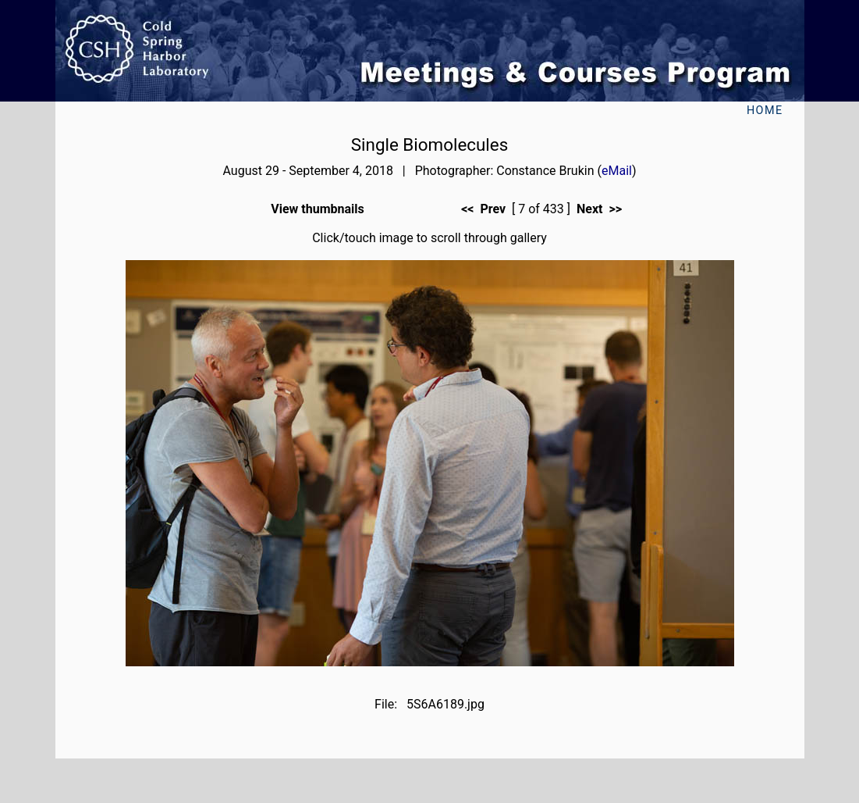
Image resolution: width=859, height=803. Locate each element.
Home (765, 110)
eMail (617, 170)
